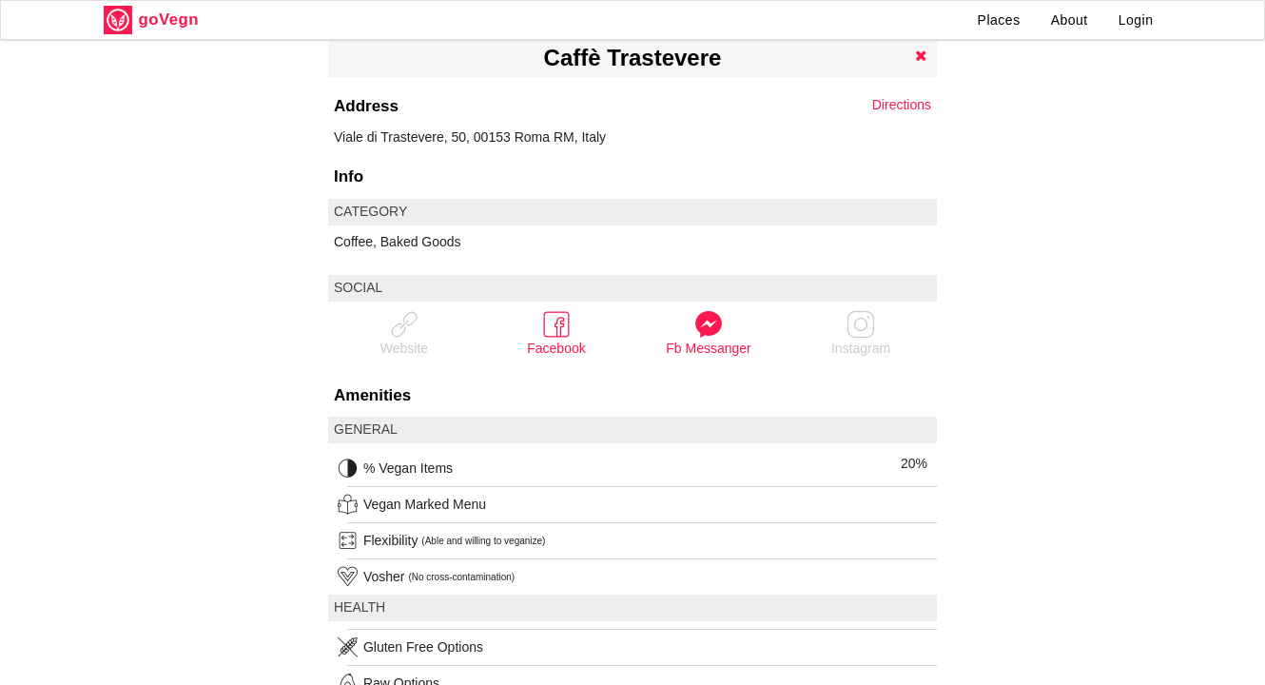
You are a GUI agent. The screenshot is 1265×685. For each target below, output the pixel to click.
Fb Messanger (708, 332)
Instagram (860, 332)
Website (404, 332)
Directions (901, 104)
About (1069, 20)
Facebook (556, 332)
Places (999, 20)
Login (1136, 20)
